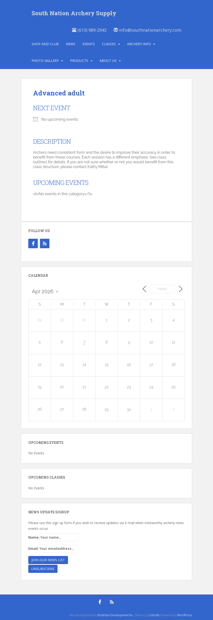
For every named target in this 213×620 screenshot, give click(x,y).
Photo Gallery (45, 60)
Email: (53, 548)
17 (151, 364)
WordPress (184, 615)
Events (88, 44)
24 (151, 387)
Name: (53, 537)
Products (79, 60)
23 (129, 387)
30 (129, 409)
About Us (108, 60)
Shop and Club (45, 44)
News (70, 44)
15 (107, 364)
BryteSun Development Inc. (116, 615)
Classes (109, 44)
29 (107, 409)
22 (107, 387)
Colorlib (154, 615)
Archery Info (139, 44)
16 (129, 364)
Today (162, 289)
